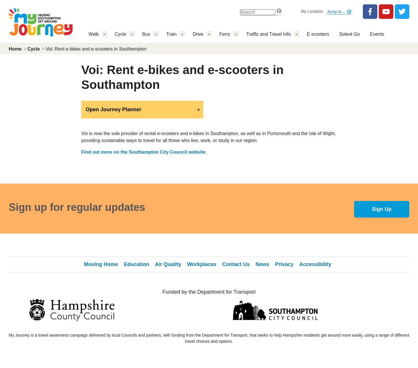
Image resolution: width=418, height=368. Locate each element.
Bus (146, 34)
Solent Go (349, 34)
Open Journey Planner (113, 109)
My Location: (312, 11)
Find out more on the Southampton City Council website (143, 152)
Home (15, 48)
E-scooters (318, 34)
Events (377, 34)
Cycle (120, 34)
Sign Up (382, 209)
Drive (197, 34)
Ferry (224, 34)
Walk (94, 34)
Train (171, 34)
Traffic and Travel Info (268, 34)
